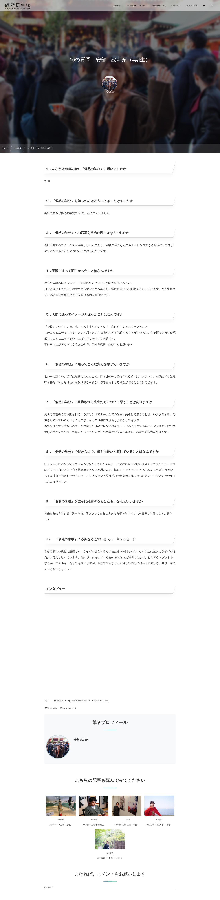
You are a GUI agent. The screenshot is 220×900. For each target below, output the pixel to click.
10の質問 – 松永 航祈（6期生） (110, 858)
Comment (48, 888)
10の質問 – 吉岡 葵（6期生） (94, 825)
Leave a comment (69, 708)
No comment (52, 708)
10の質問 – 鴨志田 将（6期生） (159, 825)
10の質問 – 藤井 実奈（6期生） (126, 825)
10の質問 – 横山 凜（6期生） (61, 825)
